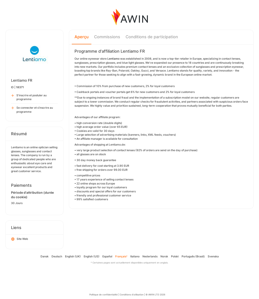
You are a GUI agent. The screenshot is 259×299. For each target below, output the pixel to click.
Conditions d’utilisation (132, 294)
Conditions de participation (152, 36)
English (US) (91, 256)
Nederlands (150, 256)
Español (107, 256)
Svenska (213, 256)
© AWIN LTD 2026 (155, 294)
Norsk (164, 256)
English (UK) (73, 256)
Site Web (19, 239)
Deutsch (57, 256)
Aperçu (81, 36)
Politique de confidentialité (103, 294)
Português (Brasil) (193, 256)
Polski (175, 256)
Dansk (45, 256)
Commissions (107, 36)
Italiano (135, 256)
